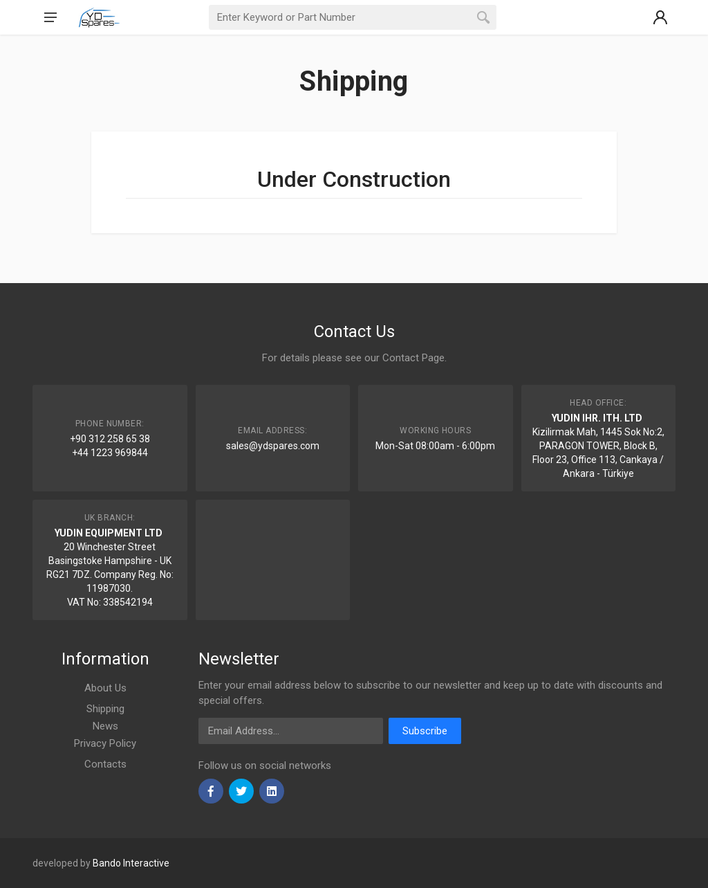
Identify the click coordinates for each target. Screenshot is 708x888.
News (105, 726)
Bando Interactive (131, 863)
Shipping (105, 709)
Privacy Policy (105, 743)
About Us (105, 688)
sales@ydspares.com (272, 445)
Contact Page (413, 358)
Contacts (105, 764)
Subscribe (424, 731)
